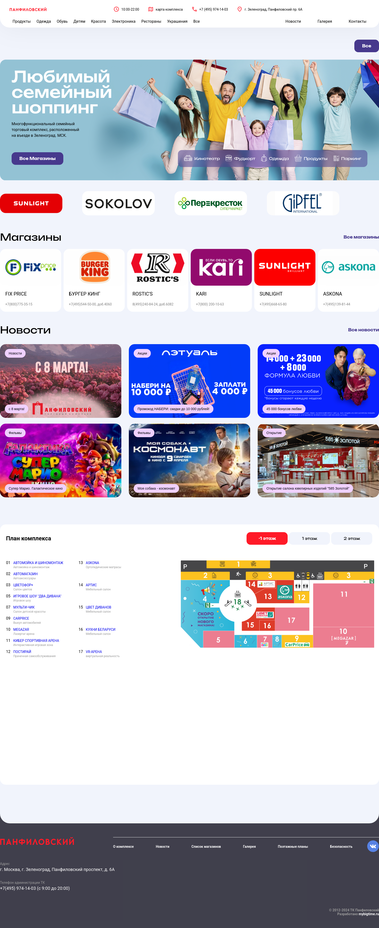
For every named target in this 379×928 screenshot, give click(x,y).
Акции (142, 353)
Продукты (22, 21)
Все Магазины (37, 158)
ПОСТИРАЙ (22, 652)
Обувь (62, 21)
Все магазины (361, 237)
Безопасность (341, 846)
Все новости (363, 329)
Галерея (325, 21)
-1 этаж (267, 538)
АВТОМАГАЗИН (25, 574)
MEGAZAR (21, 629)
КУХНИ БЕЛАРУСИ (101, 629)
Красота (98, 21)
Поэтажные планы (293, 846)
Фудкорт (244, 158)
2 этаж (352, 538)
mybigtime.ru (369, 914)
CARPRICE (21, 618)
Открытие (274, 433)
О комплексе (123, 846)
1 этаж (309, 538)
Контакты (357, 21)
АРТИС (91, 585)
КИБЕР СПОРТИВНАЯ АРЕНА (36, 641)
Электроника (124, 21)
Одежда (43, 21)
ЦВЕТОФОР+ (23, 585)
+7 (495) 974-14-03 (213, 9)
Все (196, 21)
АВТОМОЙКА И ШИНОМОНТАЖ (38, 563)
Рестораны (151, 21)
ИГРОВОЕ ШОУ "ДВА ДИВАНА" (37, 596)
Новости (293, 21)
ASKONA (92, 563)
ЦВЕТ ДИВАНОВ (98, 607)
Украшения (177, 21)
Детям (79, 21)
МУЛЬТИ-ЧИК (24, 607)
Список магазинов (206, 846)
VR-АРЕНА (94, 652)
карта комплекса (169, 9)
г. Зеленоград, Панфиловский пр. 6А (273, 9)
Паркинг (351, 158)
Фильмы (15, 433)
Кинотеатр (207, 158)
